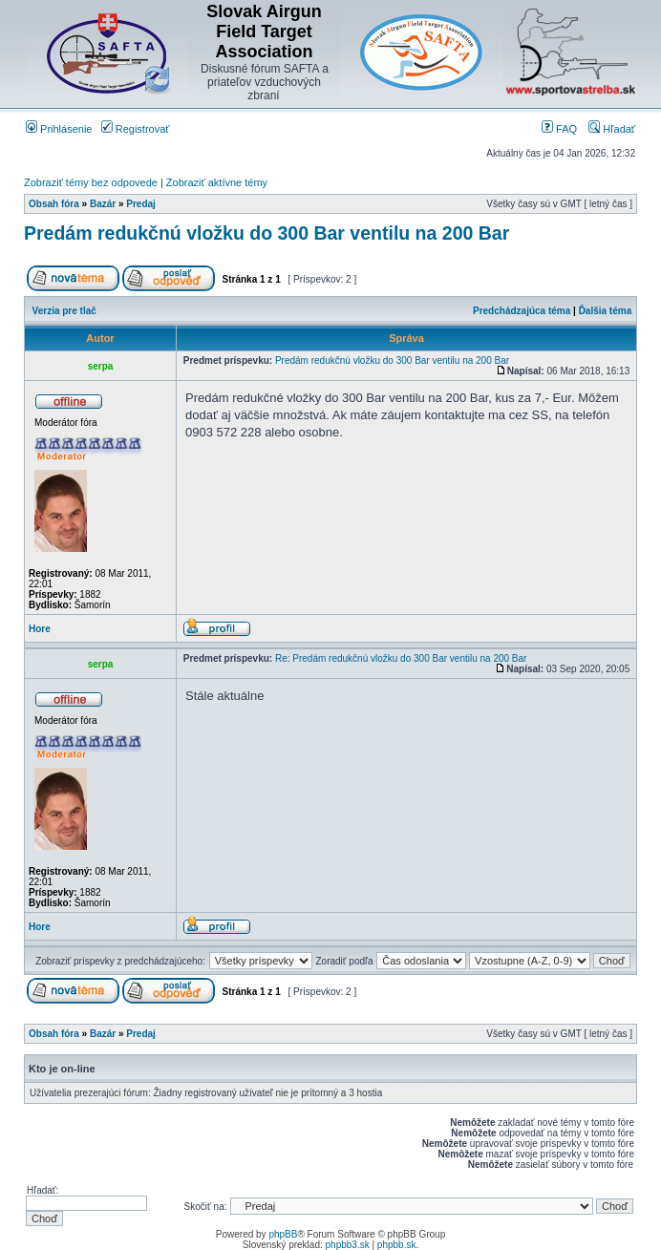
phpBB (282, 1234)
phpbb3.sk (348, 1244)
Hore (40, 629)
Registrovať (135, 129)
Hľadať (611, 129)
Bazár (103, 204)
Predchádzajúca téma (521, 311)
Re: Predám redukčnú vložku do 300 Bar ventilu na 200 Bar (401, 658)
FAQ (559, 129)
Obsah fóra (54, 204)
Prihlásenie (59, 129)
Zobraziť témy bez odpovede (91, 182)
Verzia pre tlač (64, 311)
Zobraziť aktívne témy (216, 182)
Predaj (141, 204)
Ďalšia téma (605, 311)
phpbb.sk (396, 1244)
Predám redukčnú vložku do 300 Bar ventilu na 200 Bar (266, 233)
